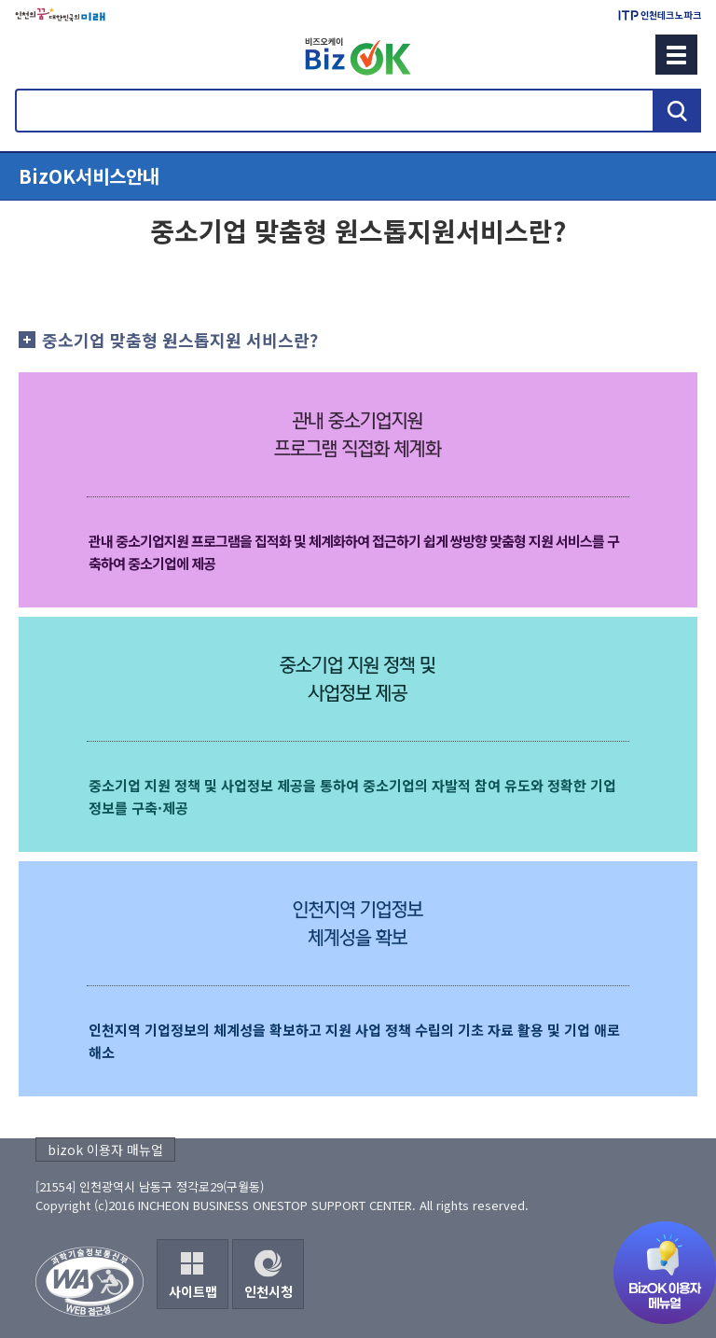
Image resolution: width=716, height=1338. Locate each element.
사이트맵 (193, 1291)
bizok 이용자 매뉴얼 (105, 1149)
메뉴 (676, 55)
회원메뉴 (38, 54)
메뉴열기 (358, 176)
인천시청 (268, 1291)
